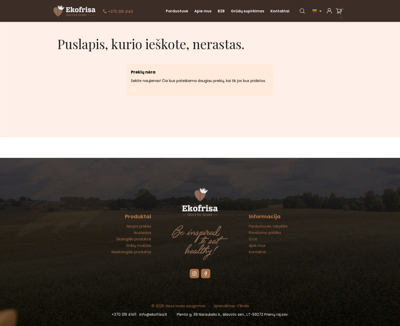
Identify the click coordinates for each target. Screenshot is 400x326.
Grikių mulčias (138, 245)
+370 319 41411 (120, 11)
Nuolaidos (142, 232)
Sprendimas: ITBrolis (231, 306)
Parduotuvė (177, 11)
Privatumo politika (265, 232)
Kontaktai (279, 11)
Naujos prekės (138, 226)
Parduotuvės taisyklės (268, 226)
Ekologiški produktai (134, 239)
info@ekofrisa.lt (153, 314)
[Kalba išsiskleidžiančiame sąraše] (318, 11)
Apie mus (203, 11)
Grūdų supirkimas (247, 11)
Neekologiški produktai (131, 252)
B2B (221, 11)
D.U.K (253, 239)
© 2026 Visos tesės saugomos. (178, 306)
